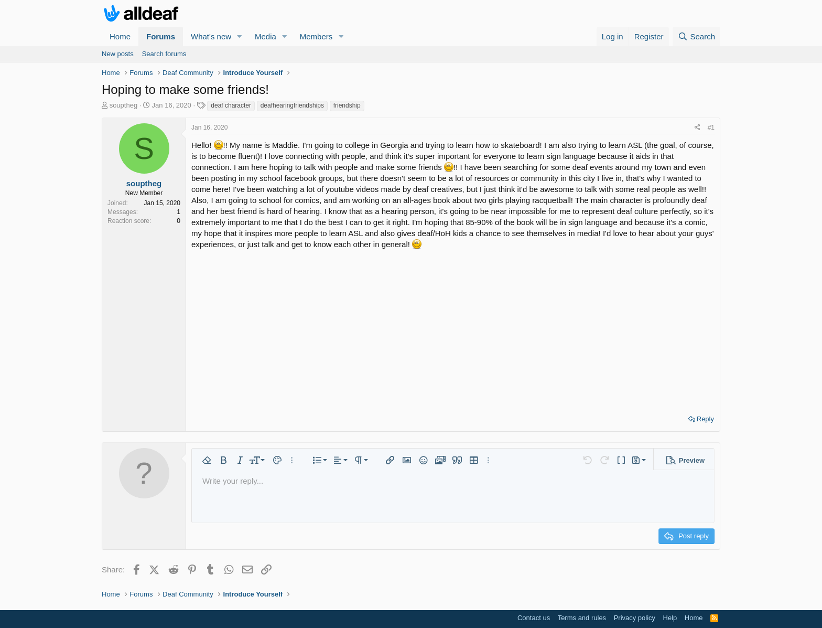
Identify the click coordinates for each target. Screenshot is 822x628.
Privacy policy (634, 618)
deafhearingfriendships (292, 105)
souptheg (124, 105)
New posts (118, 54)
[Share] (697, 128)
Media (265, 36)
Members (316, 36)
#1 (711, 127)
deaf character (231, 105)
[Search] (696, 36)
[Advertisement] (453, 328)
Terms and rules (582, 618)
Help (670, 618)
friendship (347, 105)
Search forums (164, 54)
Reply (705, 419)
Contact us (533, 618)
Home (120, 36)
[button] (239, 36)
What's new (211, 36)
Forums (160, 36)
